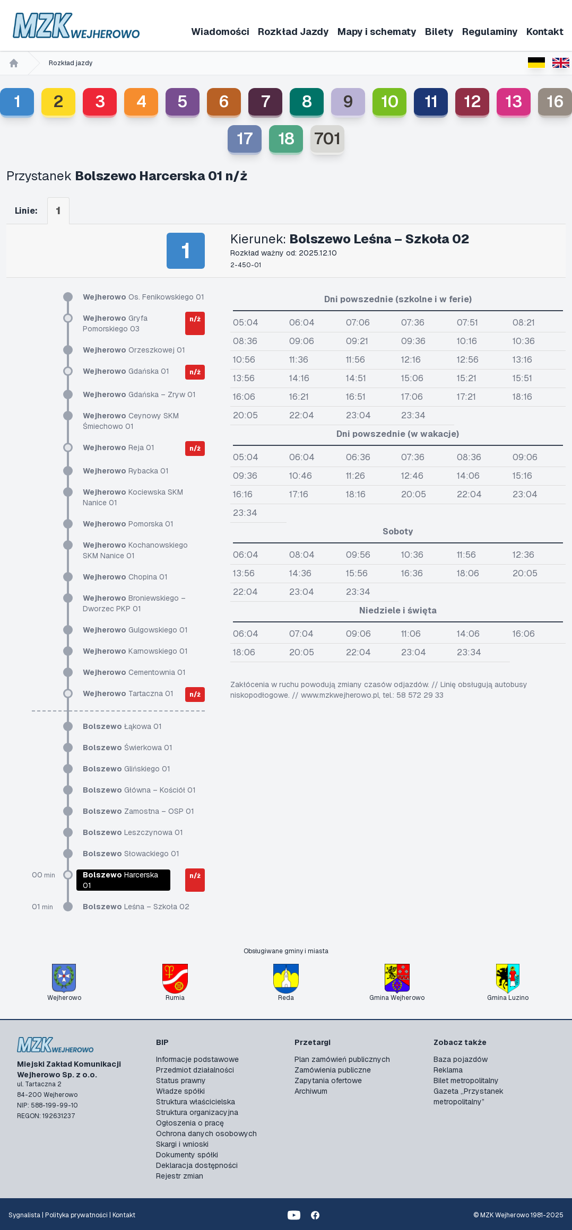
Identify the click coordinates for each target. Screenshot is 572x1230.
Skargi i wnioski (182, 1144)
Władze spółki (180, 1091)
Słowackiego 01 (131, 853)
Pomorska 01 (128, 524)
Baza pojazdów (461, 1059)
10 (389, 101)
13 (513, 101)
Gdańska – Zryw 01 (139, 394)
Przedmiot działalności (195, 1070)
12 (472, 101)
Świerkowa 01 (127, 747)
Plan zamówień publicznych (342, 1059)
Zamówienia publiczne (332, 1070)
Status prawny (181, 1080)
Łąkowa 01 (122, 726)
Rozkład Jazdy (293, 31)
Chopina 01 (125, 577)
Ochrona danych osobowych (206, 1133)
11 (431, 101)
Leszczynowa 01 (133, 832)
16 (555, 101)
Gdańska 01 (126, 371)
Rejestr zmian (179, 1176)
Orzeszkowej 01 (134, 350)
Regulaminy (490, 31)
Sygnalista (24, 1215)
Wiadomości (220, 31)
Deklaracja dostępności (197, 1165)
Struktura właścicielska (195, 1101)
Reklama (448, 1070)
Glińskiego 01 (126, 769)
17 (245, 138)
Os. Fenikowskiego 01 (143, 297)
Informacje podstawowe (197, 1059)
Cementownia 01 (134, 672)
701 (327, 138)
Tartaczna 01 (128, 693)
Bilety (439, 31)
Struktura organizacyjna (197, 1112)
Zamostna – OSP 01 (138, 811)
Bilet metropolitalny (466, 1080)
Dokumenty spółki (187, 1154)
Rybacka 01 (126, 471)
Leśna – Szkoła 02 (136, 906)
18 (286, 138)
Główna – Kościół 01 (139, 790)
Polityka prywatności (76, 1215)
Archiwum (310, 1091)
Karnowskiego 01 (135, 651)
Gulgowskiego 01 (135, 630)
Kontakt (545, 31)
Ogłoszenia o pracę (190, 1123)
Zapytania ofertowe (328, 1080)
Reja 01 (118, 447)
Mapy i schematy (377, 31)
